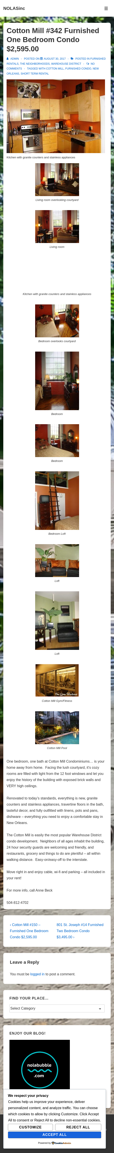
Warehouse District (66, 63)
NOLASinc (14, 8)
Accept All (54, 1135)
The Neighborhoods (35, 63)
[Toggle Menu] (106, 8)
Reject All (78, 1127)
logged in (37, 974)
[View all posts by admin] (13, 58)
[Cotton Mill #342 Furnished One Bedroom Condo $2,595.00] (55, 58)
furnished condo (78, 68)
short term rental (35, 73)
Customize (30, 1127)
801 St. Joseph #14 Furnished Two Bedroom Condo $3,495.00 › (80, 931)
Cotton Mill (55, 68)
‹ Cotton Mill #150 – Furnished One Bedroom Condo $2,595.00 (29, 931)
